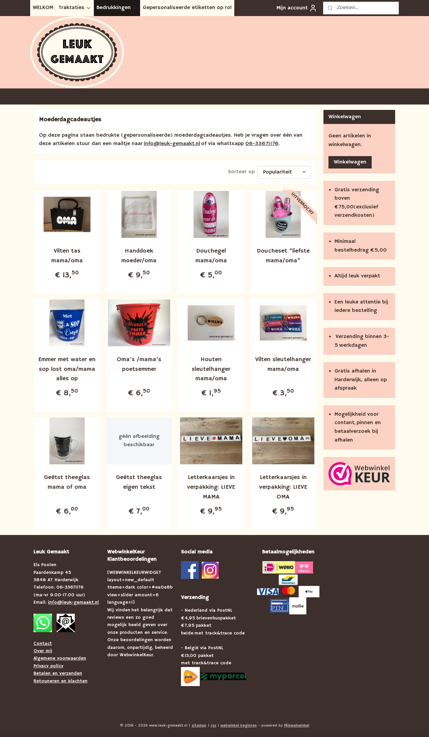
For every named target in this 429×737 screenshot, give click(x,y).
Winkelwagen (350, 162)
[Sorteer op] (284, 171)
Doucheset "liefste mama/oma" (283, 254)
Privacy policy (48, 665)
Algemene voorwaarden (60, 657)
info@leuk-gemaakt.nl (172, 143)
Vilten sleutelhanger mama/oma (283, 363)
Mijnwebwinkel (296, 724)
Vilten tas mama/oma (67, 254)
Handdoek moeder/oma (139, 254)
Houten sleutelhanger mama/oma (211, 368)
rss (213, 724)
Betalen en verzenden (58, 672)
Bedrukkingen (117, 7)
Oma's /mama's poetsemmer (139, 363)
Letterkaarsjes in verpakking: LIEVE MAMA (211, 486)
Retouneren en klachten (60, 680)
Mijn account (297, 8)
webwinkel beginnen (239, 724)
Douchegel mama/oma (211, 254)
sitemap (199, 724)
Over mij (43, 650)
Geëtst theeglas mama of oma (67, 481)
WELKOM (43, 7)
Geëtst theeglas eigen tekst (139, 481)
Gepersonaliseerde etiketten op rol (187, 7)
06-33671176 (262, 143)
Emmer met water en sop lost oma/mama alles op (67, 368)
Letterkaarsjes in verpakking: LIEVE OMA (283, 486)
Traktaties (75, 7)
